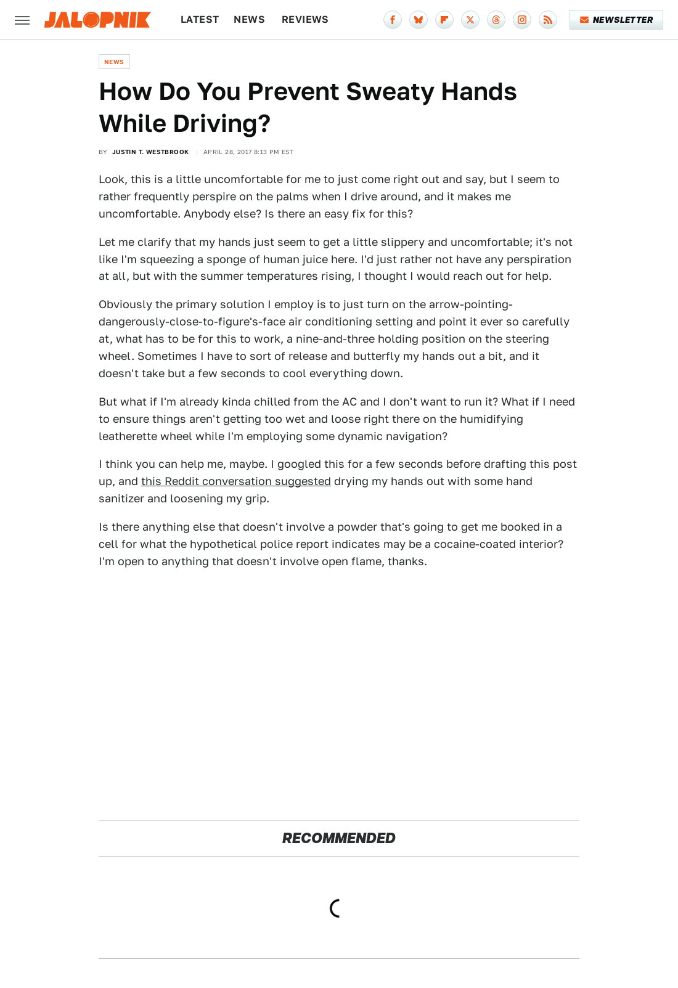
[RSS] (548, 19)
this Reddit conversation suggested (236, 481)
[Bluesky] (418, 19)
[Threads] (496, 19)
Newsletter (616, 20)
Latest (200, 19)
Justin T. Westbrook (150, 151)
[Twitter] (470, 19)
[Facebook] (392, 19)
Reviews (305, 19)
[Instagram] (522, 19)
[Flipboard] (444, 19)
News (249, 19)
